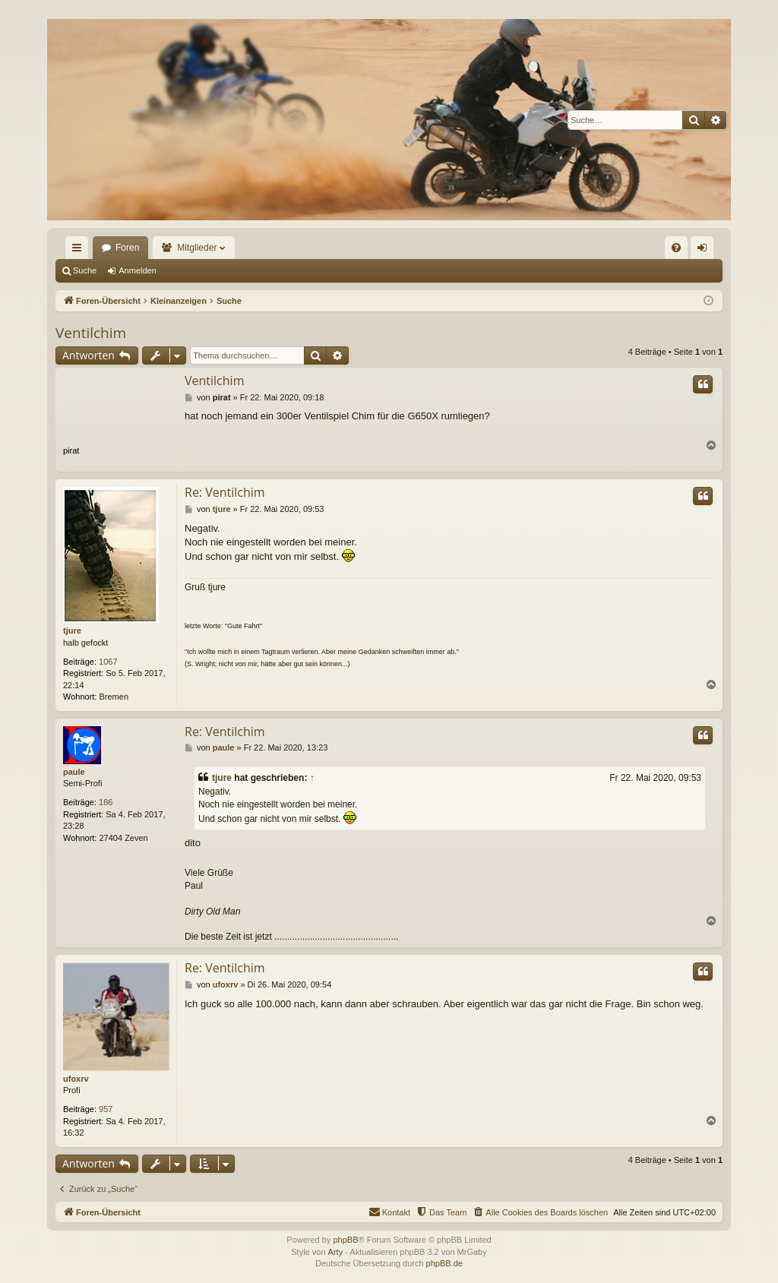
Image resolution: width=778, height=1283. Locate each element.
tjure (72, 630)
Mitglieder (197, 247)
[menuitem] (676, 247)
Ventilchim (90, 333)
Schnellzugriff (79, 250)
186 (105, 802)
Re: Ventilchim (225, 492)
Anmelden (138, 270)
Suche (84, 270)
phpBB (345, 1239)
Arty (335, 1251)
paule (74, 771)
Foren (127, 247)
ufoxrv (76, 1078)
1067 (108, 661)
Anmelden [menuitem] (705, 250)
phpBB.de (444, 1263)
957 (105, 1109)
